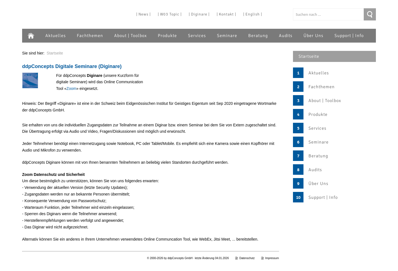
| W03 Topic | (170, 14)
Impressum (270, 258)
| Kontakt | (226, 14)
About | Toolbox (130, 35)
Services (197, 35)
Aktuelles (55, 35)
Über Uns (313, 35)
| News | (143, 14)
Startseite (308, 56)
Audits (285, 35)
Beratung (258, 35)
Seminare (227, 35)
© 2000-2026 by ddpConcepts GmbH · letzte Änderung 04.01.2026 (188, 258)
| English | (252, 14)
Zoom (71, 88)
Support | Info (349, 35)
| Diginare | (199, 14)
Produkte (167, 35)
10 (298, 197)
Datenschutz (245, 258)
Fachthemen (90, 35)
